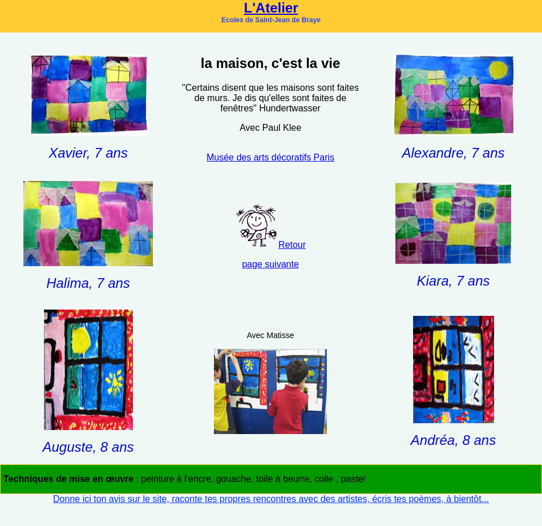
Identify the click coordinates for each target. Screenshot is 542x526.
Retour (292, 245)
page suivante (270, 264)
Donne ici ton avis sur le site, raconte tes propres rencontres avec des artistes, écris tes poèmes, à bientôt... (271, 499)
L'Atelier (271, 7)
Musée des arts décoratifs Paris (270, 157)
